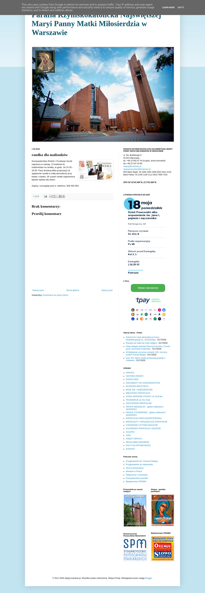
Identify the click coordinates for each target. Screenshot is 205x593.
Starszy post (107, 290)
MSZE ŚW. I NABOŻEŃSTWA (139, 390)
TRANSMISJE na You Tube (138, 400)
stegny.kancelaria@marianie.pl (136, 169)
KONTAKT (130, 449)
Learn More (168, 7)
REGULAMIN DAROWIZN (137, 442)
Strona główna (72, 290)
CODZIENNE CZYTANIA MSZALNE (142, 425)
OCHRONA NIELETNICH (137, 386)
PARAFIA (130, 373)
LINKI (128, 435)
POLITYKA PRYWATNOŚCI (138, 445)
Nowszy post (38, 290)
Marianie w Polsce (134, 471)
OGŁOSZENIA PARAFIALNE (139, 403)
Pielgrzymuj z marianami (137, 475)
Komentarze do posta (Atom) (55, 295)
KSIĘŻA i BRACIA (134, 438)
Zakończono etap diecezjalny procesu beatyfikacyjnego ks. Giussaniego (142, 338)
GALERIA (130, 432)
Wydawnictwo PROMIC (136, 481)
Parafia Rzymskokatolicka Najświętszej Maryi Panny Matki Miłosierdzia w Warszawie (96, 24)
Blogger (148, 578)
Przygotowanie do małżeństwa (139, 464)
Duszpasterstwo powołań (137, 478)
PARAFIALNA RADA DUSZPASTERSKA (144, 418)
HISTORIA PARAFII (134, 376)
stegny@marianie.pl (132, 166)
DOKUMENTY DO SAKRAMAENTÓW (143, 383)
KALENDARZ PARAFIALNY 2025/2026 (143, 428)
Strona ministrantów (135, 468)
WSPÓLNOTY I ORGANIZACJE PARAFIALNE (146, 422)
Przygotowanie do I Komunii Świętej (142, 461)
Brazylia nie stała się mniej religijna (141, 343)
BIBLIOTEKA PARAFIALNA (138, 393)
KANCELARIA (132, 379)
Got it (181, 7)
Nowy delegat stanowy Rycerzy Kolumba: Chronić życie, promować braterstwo (148, 347)
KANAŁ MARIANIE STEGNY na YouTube (144, 396)
